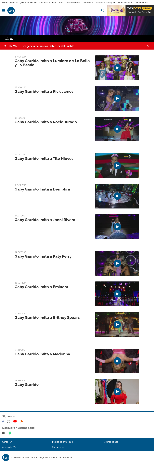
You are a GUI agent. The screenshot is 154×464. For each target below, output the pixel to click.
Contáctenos (58, 447)
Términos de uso (110, 442)
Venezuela (88, 2)
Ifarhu (61, 2)
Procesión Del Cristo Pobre (140, 12)
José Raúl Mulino (28, 2)
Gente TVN (7, 442)
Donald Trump (141, 2)
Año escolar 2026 (47, 2)
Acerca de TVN (9, 447)
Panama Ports (73, 2)
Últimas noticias (10, 2)
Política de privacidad (62, 442)
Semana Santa (125, 2)
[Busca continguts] (102, 10)
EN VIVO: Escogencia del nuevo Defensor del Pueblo (41, 46)
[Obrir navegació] (3, 10)
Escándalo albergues (105, 2)
